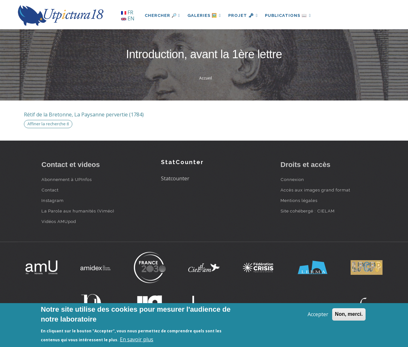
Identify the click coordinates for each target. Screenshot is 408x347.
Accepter (318, 314)
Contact (50, 189)
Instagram (52, 200)
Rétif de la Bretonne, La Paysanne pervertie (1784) (84, 114)
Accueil (205, 78)
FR (127, 12)
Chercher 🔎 (162, 15)
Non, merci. (349, 314)
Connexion (292, 179)
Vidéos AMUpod (58, 221)
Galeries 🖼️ (204, 15)
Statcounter (175, 178)
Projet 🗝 (244, 15)
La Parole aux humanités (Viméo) (77, 210)
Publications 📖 (289, 15)
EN (128, 18)
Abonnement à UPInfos (66, 179)
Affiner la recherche (48, 124)
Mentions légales (298, 200)
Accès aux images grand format (315, 189)
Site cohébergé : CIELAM (307, 210)
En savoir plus (136, 339)
